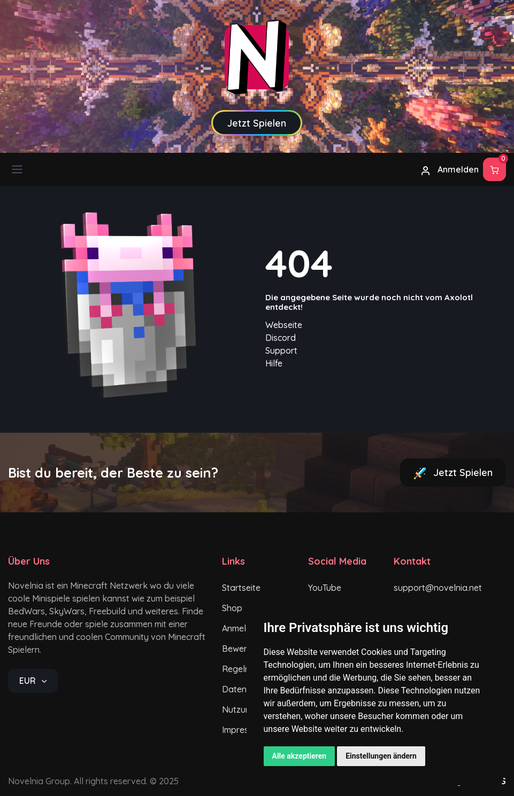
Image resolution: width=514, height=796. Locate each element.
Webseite (283, 324)
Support (281, 350)
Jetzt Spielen (453, 473)
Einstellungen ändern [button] (381, 756)
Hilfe (273, 363)
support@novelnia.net (428, 587)
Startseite (241, 587)
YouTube (324, 587)
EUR (28, 680)
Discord (280, 337)
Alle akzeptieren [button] (299, 756)
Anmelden (449, 170)
